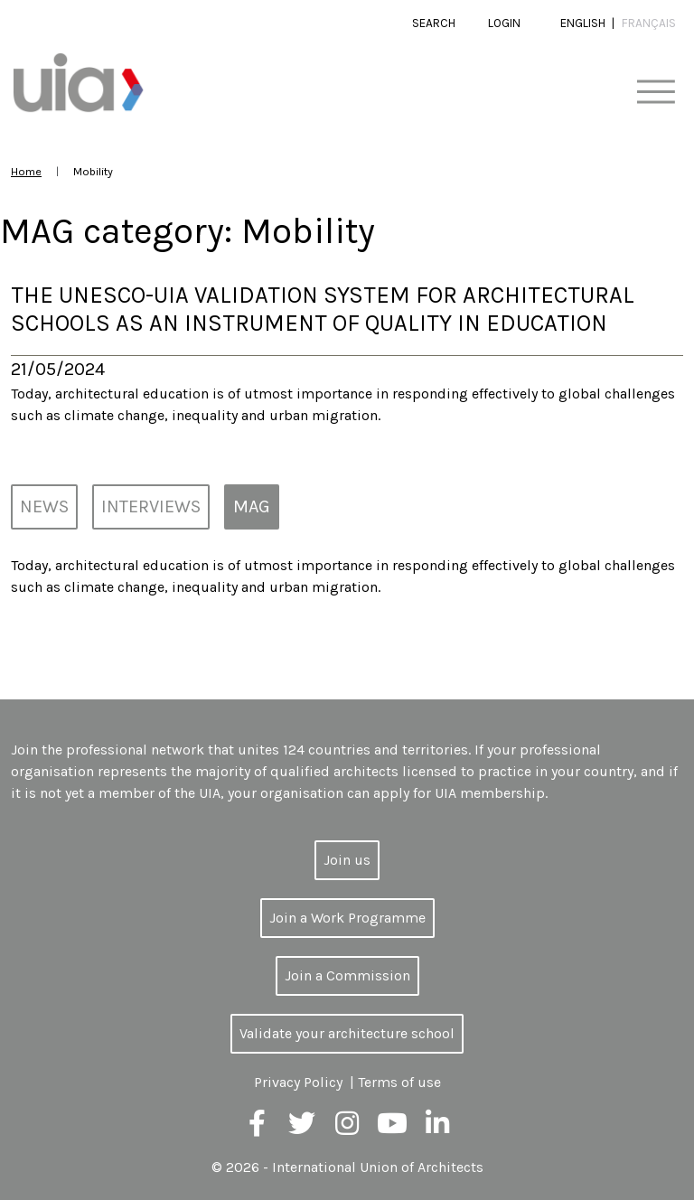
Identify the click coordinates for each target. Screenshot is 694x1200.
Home (26, 171)
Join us (347, 859)
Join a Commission (347, 975)
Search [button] (433, 23)
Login (504, 23)
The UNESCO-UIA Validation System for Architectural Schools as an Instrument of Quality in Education (322, 309)
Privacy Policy (298, 1082)
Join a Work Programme (347, 917)
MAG (251, 506)
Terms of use (399, 1082)
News (44, 506)
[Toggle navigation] (655, 92)
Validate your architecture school (347, 1033)
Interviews (151, 506)
